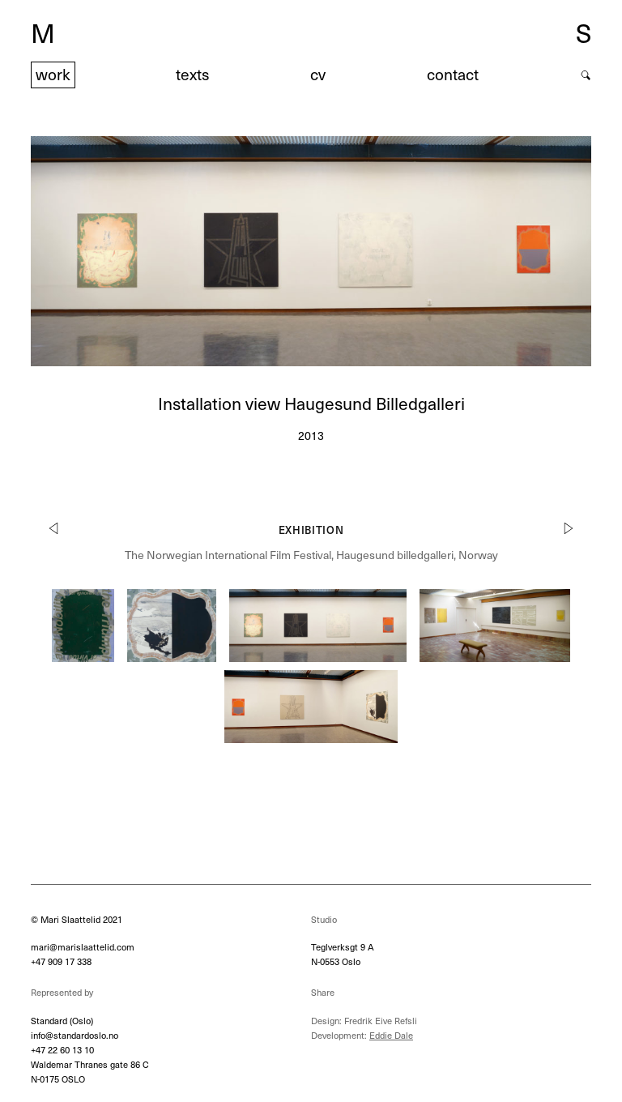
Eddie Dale (391, 1035)
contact (453, 74)
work (53, 74)
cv (318, 74)
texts (192, 74)
